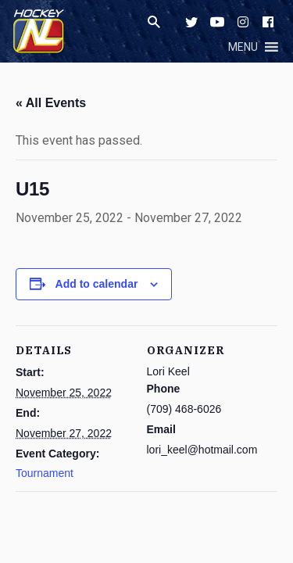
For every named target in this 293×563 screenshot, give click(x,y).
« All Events (51, 102)
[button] (243, 47)
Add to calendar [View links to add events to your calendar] (96, 284)
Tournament (44, 473)
